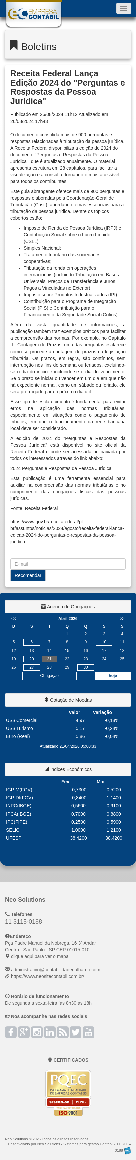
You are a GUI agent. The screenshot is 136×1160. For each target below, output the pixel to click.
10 (104, 642)
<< (13, 618)
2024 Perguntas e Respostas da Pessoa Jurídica (61, 468)
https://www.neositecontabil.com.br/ (47, 976)
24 (104, 659)
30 (85, 667)
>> (122, 618)
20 (31, 659)
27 (31, 667)
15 (67, 650)
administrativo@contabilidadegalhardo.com (55, 969)
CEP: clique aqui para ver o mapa (50, 949)
